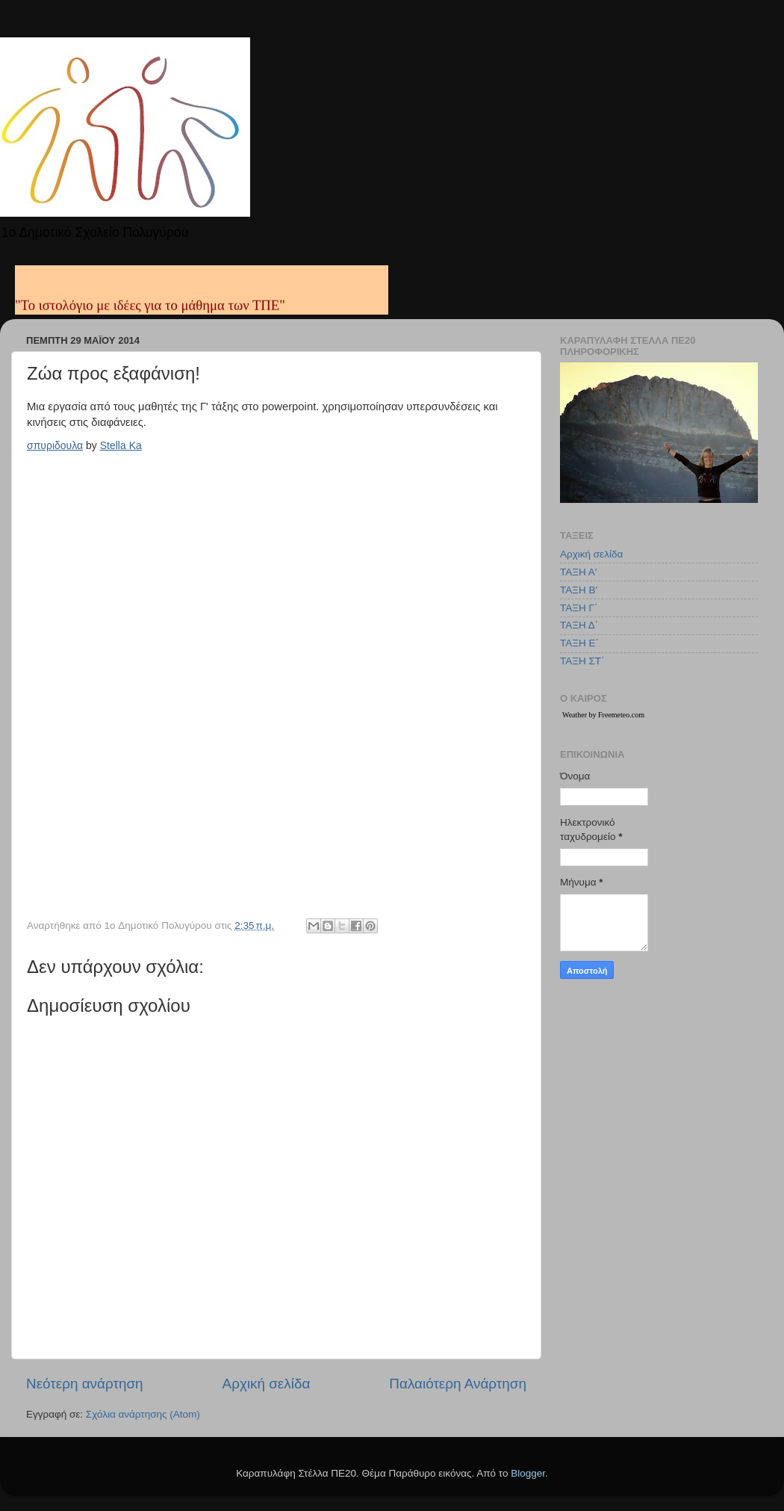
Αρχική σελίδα (267, 1383)
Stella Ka (121, 445)
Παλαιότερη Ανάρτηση (457, 1383)
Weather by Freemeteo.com (603, 715)
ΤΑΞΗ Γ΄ (578, 608)
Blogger (528, 1473)
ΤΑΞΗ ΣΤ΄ (582, 661)
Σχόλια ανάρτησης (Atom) (143, 1414)
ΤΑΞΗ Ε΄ (579, 643)
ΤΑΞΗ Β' (578, 590)
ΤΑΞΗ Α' (578, 572)
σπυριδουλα (55, 445)
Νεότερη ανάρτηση (84, 1383)
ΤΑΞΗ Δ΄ (579, 625)
